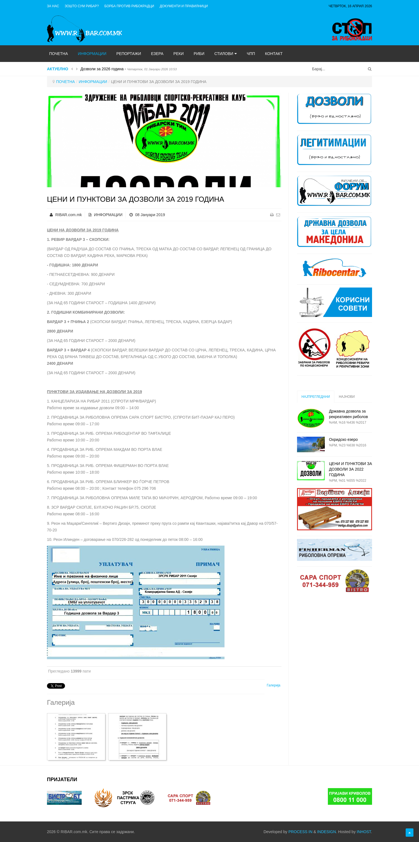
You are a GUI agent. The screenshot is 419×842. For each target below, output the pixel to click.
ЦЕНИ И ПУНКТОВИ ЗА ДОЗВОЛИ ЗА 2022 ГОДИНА (350, 469)
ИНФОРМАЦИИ (93, 81)
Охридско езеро (343, 439)
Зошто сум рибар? (82, 6)
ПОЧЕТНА (65, 81)
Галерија (273, 685)
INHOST (364, 831)
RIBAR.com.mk (68, 215)
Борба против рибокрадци (129, 6)
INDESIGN (326, 831)
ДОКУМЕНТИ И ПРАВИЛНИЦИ (184, 6)
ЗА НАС (53, 6)
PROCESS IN (300, 831)
